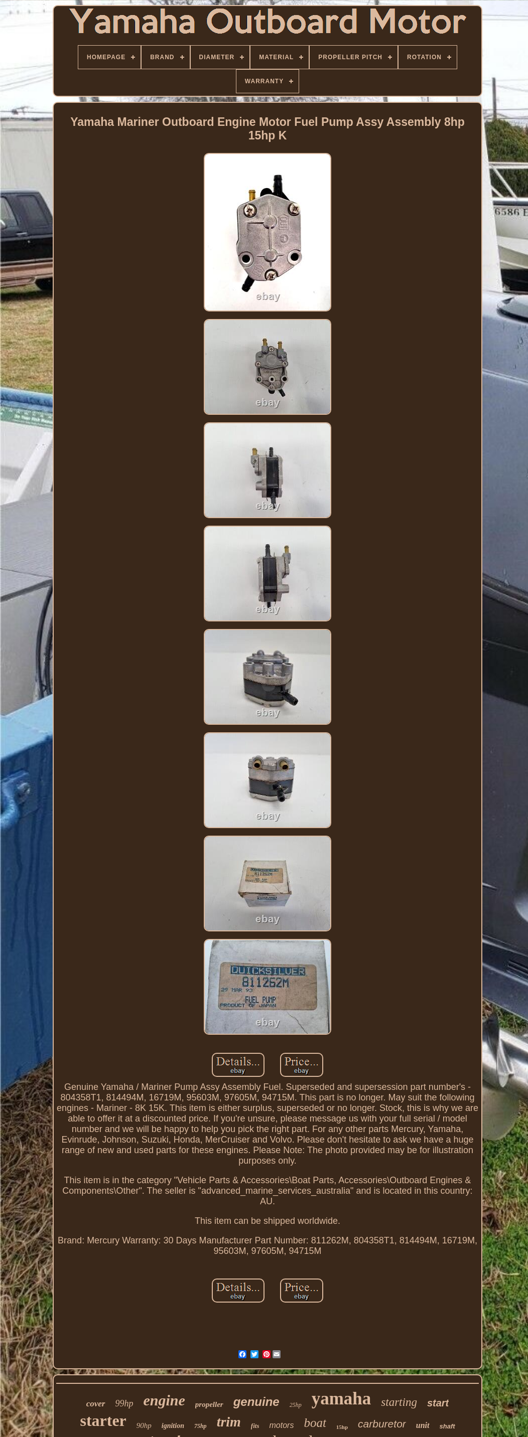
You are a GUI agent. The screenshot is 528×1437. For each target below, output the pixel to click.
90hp (144, 1425)
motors (281, 1425)
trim (229, 1421)
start (438, 1402)
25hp (296, 1404)
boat (315, 1422)
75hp (200, 1425)
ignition (173, 1425)
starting (399, 1402)
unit (423, 1425)
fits (255, 1425)
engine (164, 1400)
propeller (209, 1404)
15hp (342, 1427)
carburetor (382, 1423)
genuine (256, 1401)
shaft (447, 1426)
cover (95, 1403)
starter (103, 1420)
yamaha (341, 1398)
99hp (124, 1403)
